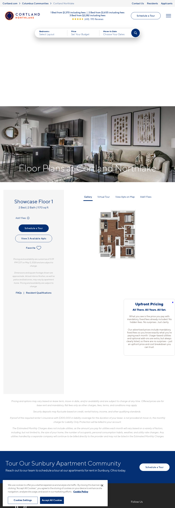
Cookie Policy (80, 491)
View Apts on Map (125, 115)
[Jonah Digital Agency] (162, 476)
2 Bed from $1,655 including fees (106, 12)
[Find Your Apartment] (135, 33)
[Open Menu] (168, 15)
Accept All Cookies (52, 500)
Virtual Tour (103, 115)
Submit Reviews (86, 478)
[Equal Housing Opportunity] (58, 447)
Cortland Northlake (63, 3)
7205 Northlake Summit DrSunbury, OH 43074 (74, 436)
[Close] (102, 485)
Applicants (166, 3)
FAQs (19, 211)
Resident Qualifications (38, 211)
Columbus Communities (35, 3)
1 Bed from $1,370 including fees (68, 12)
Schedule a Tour (146, 15)
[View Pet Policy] (85, 447)
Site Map (102, 478)
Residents (152, 3)
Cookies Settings (23, 500)
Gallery (88, 115)
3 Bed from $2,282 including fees (87, 15)
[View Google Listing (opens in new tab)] (87, 19)
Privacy (71, 478)
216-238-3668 (66, 428)
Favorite (33, 166)
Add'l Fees (23, 136)
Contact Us (138, 3)
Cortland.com (10, 3)
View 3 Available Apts (33, 157)
